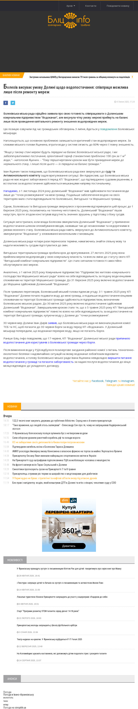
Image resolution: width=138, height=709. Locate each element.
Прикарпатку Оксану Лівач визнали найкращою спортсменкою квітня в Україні (54, 455)
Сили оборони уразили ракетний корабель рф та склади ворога (46, 437)
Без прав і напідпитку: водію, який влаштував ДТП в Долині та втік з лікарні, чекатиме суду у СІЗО (64, 482)
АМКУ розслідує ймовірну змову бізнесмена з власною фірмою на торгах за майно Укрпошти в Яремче (67, 451)
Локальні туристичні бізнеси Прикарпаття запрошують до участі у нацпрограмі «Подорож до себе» (62, 597)
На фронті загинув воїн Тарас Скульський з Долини (39, 464)
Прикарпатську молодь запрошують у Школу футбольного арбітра (47, 625)
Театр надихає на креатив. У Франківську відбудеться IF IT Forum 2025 (49, 639)
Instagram (127, 381)
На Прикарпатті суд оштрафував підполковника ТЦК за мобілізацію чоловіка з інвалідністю (61, 460)
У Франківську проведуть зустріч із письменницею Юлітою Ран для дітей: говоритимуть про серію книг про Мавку (69, 568)
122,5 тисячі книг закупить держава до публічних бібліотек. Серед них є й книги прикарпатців (62, 420)
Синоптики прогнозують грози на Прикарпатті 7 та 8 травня (44, 469)
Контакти (90, 5)
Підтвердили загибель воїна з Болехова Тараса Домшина (43, 446)
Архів (70, 6)
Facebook (98, 381)
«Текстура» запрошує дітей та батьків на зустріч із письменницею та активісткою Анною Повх (60, 583)
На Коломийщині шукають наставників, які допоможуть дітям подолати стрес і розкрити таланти (62, 653)
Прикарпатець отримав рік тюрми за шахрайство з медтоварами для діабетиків (55, 473)
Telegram (111, 381)
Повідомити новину (118, 5)
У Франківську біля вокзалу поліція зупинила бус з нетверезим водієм (50, 433)
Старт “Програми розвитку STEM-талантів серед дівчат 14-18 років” (48, 611)
